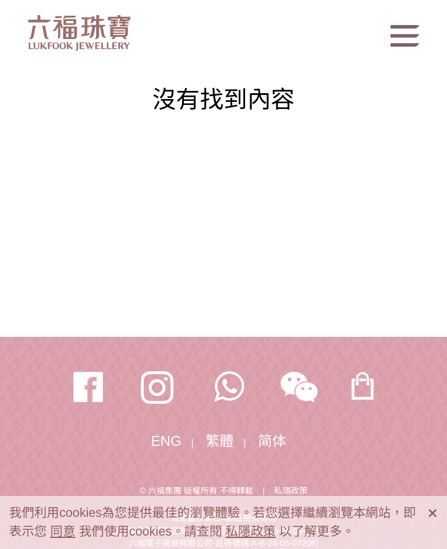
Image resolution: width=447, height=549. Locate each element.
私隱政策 (291, 490)
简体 (272, 441)
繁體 (220, 441)
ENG (166, 441)
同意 (62, 531)
